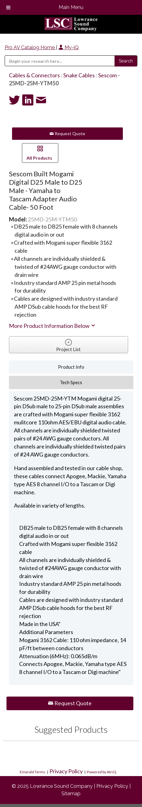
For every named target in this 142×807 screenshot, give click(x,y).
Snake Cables (79, 75)
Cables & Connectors (34, 75)
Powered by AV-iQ (101, 772)
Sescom (107, 75)
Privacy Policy (66, 771)
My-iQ (68, 47)
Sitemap (71, 793)
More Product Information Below (52, 325)
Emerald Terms (32, 772)
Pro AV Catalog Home (30, 47)
